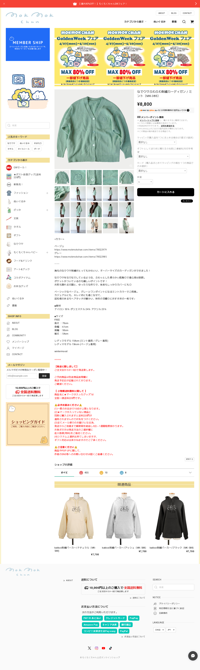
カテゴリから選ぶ (135, 21)
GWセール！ (20, 167)
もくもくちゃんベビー (26, 252)
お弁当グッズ (21, 286)
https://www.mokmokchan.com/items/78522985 (80, 256)
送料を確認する (167, 126)
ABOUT (161, 13)
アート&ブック (22, 269)
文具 (16, 218)
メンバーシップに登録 (149, 120)
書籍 (174, 21)
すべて (64, 472)
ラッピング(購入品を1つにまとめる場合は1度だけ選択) (165, 137)
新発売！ (18, 184)
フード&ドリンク (23, 261)
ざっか (17, 210)
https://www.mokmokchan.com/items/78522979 (80, 249)
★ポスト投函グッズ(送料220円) (27, 176)
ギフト (17, 235)
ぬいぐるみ (160, 21)
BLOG (173, 13)
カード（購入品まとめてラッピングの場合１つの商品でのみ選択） (165, 165)
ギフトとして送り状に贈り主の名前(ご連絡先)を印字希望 (165, 150)
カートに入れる (166, 192)
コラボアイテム (22, 278)
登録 (44, 376)
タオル (17, 227)
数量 (139, 177)
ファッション (21, 193)
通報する (189, 459)
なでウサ (18, 244)
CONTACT (187, 13)
